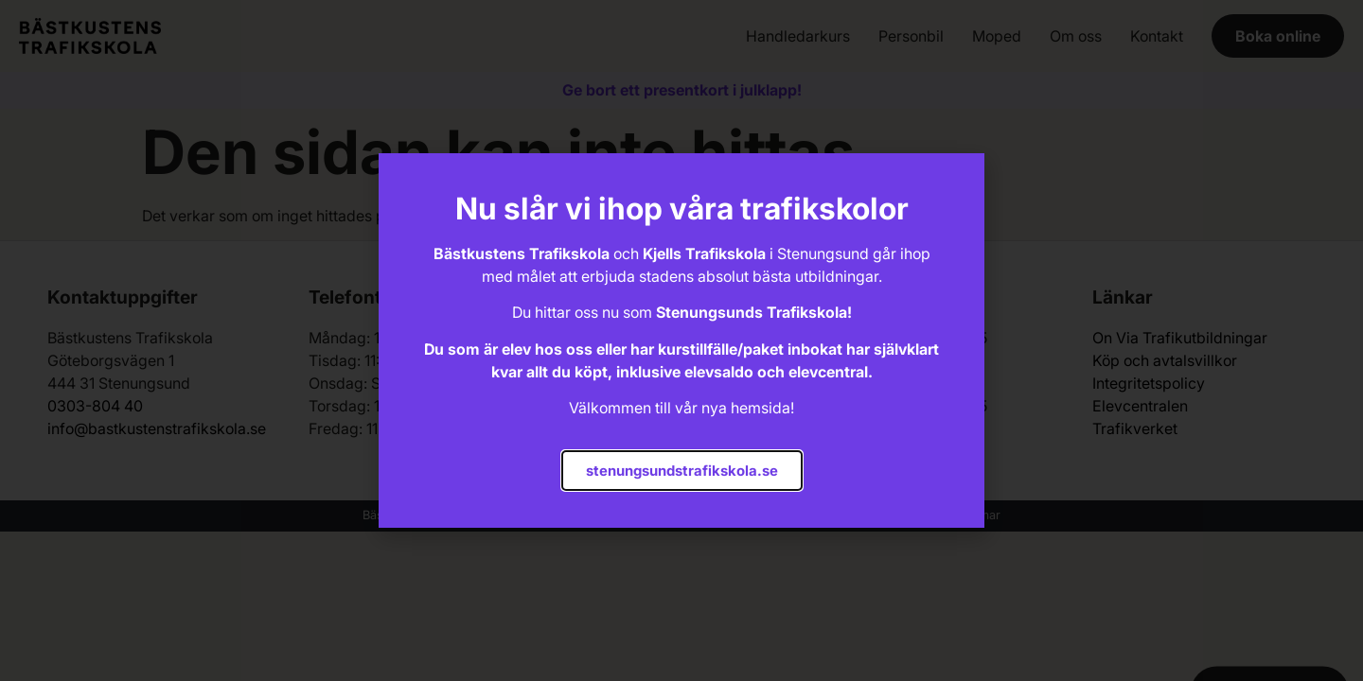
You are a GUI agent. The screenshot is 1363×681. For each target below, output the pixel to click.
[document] (681, 340)
